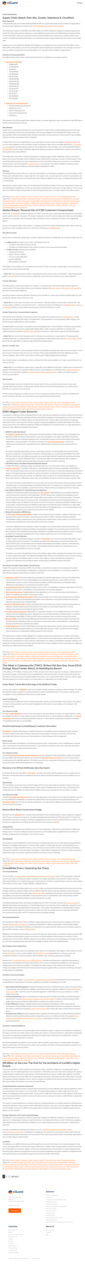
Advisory (12, 196)
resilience (48, 863)
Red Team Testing (51, 1208)
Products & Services (50, 196)
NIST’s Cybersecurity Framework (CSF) (43, 979)
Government (12, 1245)
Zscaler (50, 26)
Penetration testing (69, 305)
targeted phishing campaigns (18, 924)
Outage (30, 863)
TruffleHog (58, 205)
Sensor (68, 863)
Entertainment (12, 1250)
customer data (38, 404)
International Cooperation (72, 1164)
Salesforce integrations (62, 203)
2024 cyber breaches (17, 654)
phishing (77, 201)
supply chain (27, 1060)
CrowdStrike (27, 861)
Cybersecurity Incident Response (56, 1199)
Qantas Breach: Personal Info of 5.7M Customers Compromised (37, 209)
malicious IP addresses (9, 201)
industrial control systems (56, 1164)
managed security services (15, 1132)
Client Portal (15, 1210)
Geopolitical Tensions (23, 1164)
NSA (46, 1166)
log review (76, 198)
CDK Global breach (43, 654)
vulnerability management (60, 660)
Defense (10, 1239)
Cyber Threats (46, 861)
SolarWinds (13, 1060)
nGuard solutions (51, 658)
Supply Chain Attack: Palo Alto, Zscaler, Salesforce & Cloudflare (38, 17)
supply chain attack (26, 205)
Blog (47, 1234)
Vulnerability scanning (9, 207)
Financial (35, 196)
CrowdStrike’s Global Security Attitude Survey (27, 960)
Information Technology (15, 1234)
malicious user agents (23, 201)
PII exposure (64, 406)
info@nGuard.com (13, 1205)
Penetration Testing (69, 201)
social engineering (13, 205)
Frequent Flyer (6, 406)
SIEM (8, 409)
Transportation (12, 1248)
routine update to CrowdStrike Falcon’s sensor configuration (35, 876)
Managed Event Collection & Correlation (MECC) (38, 999)
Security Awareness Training (54, 1217)
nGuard (40, 406)
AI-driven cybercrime (30, 654)
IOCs (70, 198)
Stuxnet (20, 1060)
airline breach (15, 404)
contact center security (27, 404)
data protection (75, 404)
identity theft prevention (19, 406)
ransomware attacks (14, 660)
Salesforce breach (49, 203)
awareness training (50, 372)
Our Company (50, 1230)
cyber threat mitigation (23, 656)
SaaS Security (19, 203)
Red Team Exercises (20, 1168)
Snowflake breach (26, 660)
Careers (48, 1232)
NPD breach (60, 658)
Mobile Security (50, 1213)
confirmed (14, 213)
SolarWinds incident (42, 953)
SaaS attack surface (8, 203)
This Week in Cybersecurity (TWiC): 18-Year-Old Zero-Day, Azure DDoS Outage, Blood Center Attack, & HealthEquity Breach (42, 667)
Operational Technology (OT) (57, 1166)
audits (10, 276)
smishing (5, 205)
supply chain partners (72, 288)
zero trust (19, 207)
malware (21, 863)
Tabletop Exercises (51, 1202)
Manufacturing (12, 1236)
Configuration (19, 861)
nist (26, 863)
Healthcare (77, 861)
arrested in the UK (28, 331)
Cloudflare (59, 26)
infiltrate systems (29, 929)
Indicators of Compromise (61, 198)
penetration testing (70, 142)
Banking (10, 1241)
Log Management (7, 1166)
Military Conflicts (19, 1166)
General (41, 196)
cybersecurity (58, 404)
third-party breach (40, 409)
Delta (71, 861)
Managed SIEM (7, 149)
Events (30, 196)
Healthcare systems (39, 893)
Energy (10, 1232)
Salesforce (27, 203)
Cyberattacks (52, 1162)
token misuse (50, 205)
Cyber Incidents (36, 861)
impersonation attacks (34, 198)
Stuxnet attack (10, 953)
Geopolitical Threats (36, 1164)
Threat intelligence (43, 1168)
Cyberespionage (62, 1162)
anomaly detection (72, 338)
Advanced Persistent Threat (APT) (21, 1162)
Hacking (45, 1164)
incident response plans (38, 1008)
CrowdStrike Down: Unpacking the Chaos (25, 867)
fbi (15, 1164)
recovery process (72, 903)
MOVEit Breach (41, 658)
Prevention (42, 863)
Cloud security (54, 654)
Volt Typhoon (48, 660)
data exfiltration (22, 198)
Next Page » (15, 1176)
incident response (34, 164)
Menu (81, 3)
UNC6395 (65, 205)
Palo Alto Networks (40, 26)
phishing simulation (73, 369)
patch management (72, 1166)
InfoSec (16, 863)
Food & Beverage (13, 1252)
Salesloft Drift (74, 203)
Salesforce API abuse (37, 203)
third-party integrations (39, 205)
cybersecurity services (46, 656)
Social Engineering (51, 1220)
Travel (58, 196)
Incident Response (47, 198)
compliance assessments (66, 654)
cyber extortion (48, 404)
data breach (66, 404)
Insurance (11, 1243)
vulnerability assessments (50, 1129)
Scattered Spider (54, 228)
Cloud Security (50, 1215)
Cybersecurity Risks (8, 1164)
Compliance (24, 196)
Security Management (58, 863)
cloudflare (14, 198)
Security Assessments (52, 1195)
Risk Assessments (51, 1211)
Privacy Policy (36, 1258)
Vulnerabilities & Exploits (68, 196)
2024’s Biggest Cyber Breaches (19, 411)
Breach (18, 196)
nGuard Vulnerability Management (56, 1206)
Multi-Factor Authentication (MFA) (35, 1166)
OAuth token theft (45, 201)
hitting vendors (56, 288)
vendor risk (71, 205)
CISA (12, 861)
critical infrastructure (41, 1162)
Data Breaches (58, 656)
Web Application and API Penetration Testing (59, 1222)
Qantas (71, 406)
